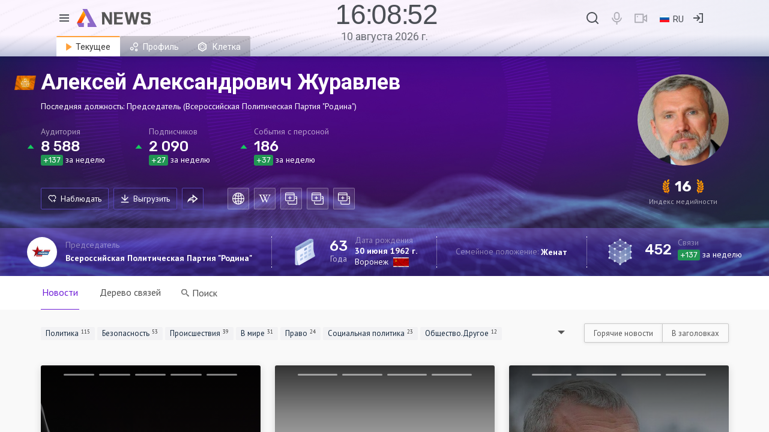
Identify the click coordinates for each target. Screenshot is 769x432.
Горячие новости (623, 333)
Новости (60, 292)
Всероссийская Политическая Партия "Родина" (158, 258)
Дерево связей (130, 292)
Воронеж (371, 261)
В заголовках (695, 333)
